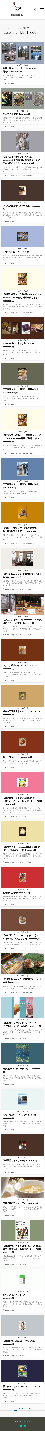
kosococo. (28, 1422)
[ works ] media (21, 816)
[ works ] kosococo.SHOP (24, 175)
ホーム (6, 28)
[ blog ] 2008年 (9, 83)
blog (13, 28)
